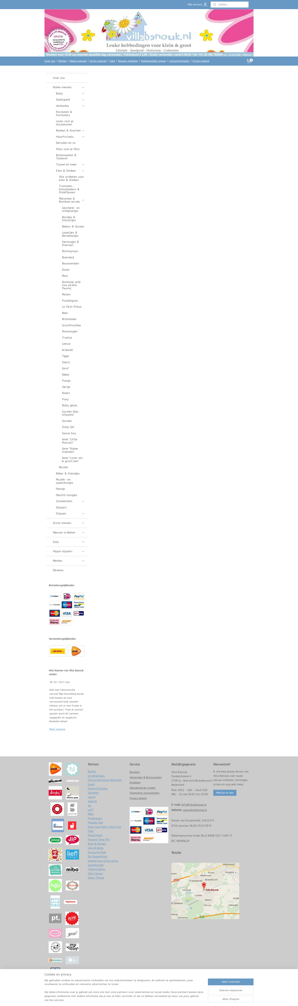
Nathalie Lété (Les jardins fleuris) (71, 285)
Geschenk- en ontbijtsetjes (71, 209)
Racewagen (70, 331)
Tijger (65, 356)
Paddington (70, 300)
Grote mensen (98, 61)
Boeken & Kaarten (70, 130)
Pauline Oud (95, 822)
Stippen (70, 513)
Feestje (60, 489)
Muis (65, 276)
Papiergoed (95, 818)
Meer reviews (57, 729)
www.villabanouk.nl (195, 810)
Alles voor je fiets (68, 149)
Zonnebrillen (70, 501)
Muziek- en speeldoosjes (64, 481)
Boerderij (68, 257)
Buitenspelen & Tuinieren (66, 156)
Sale (112, 61)
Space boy (69, 433)
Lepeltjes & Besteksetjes (70, 234)
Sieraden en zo (66, 143)
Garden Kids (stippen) (70, 413)
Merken (62, 61)
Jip (89, 805)
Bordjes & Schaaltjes (69, 219)
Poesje (66, 380)
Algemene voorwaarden (144, 793)
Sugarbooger (96, 865)
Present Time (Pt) (99, 839)
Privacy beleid (201, 61)
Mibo (91, 814)
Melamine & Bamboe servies (72, 200)
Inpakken (135, 782)
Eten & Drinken (70, 170)
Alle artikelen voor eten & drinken (71, 178)
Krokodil (67, 350)
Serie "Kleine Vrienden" (70, 450)
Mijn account (198, 4)
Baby (70, 93)
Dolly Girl (68, 427)
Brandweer (69, 319)
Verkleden (70, 106)
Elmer (66, 269)
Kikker (66, 374)
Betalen (135, 772)
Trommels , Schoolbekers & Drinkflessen (69, 189)
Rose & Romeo (97, 844)
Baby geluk (69, 405)
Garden (67, 421)
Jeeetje (92, 801)
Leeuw (66, 343)
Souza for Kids (97, 852)
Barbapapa (70, 251)
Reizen (66, 294)
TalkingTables (96, 869)
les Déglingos (96, 776)
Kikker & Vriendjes (68, 473)
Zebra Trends (96, 877)
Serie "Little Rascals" (69, 441)
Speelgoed (70, 99)
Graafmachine (71, 325)
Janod (91, 797)
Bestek (63, 467)
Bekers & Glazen (73, 226)
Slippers (61, 507)
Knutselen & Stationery (64, 113)
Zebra (66, 362)
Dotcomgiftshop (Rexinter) (105, 780)
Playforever (95, 835)
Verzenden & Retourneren (146, 777)
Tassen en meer (70, 164)
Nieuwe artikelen (128, 61)
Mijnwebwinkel (189, 999)
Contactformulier (179, 61)
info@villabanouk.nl (194, 804)
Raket (66, 393)
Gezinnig (93, 792)
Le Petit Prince (72, 306)
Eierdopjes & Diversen (70, 243)
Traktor (67, 337)
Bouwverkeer (70, 263)
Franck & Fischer (98, 788)
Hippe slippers (69, 551)
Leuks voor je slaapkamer (64, 123)
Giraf (65, 368)
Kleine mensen (78, 61)
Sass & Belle (96, 848)
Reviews (58, 570)
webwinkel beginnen (157, 999)
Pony (65, 399)
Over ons (49, 61)
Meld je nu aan (224, 792)
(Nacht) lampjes (66, 495)
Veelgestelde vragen (153, 61)
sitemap (136, 999)
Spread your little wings (103, 861)
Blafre (92, 771)
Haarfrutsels (70, 136)
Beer (65, 313)
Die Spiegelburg (97, 856)
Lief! (90, 810)
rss (143, 999)
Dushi (91, 784)
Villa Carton (95, 873)
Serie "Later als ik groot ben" (72, 459)
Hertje (66, 387)
